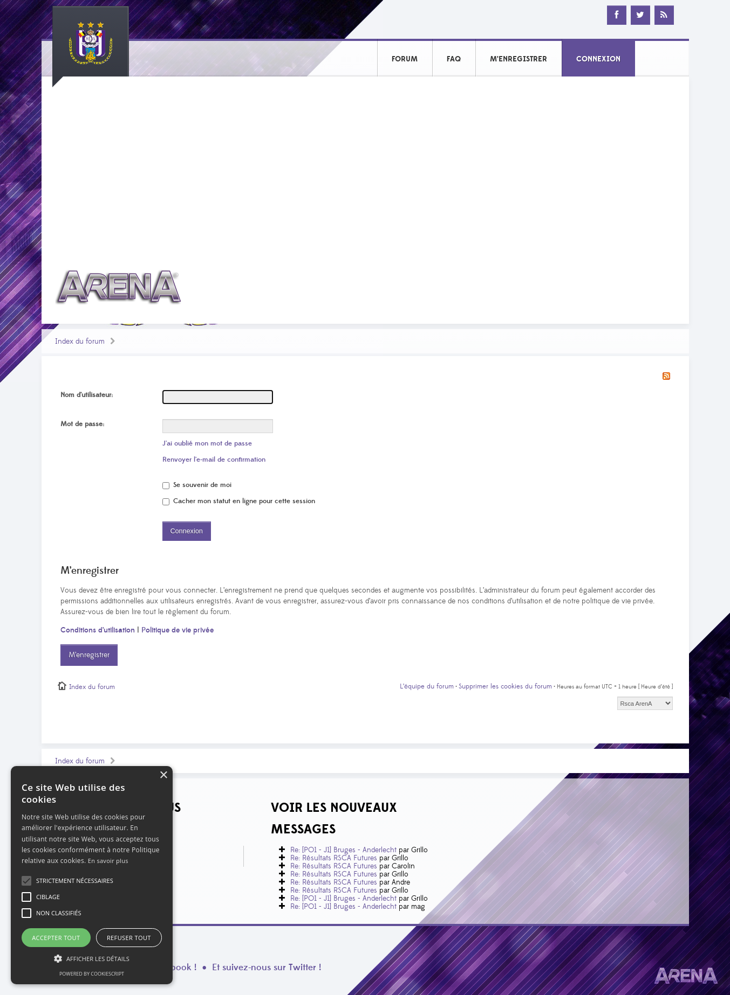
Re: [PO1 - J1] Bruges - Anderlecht (343, 850)
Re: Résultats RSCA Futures (333, 858)
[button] (74, 881)
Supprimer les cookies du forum (505, 686)
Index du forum (80, 341)
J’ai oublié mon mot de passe (207, 443)
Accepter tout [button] (56, 938)
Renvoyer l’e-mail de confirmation (213, 459)
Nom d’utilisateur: (86, 395)
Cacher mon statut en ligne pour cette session (238, 501)
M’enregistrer (89, 655)
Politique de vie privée (177, 630)
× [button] (163, 775)
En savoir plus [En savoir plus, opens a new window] (108, 861)
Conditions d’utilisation (97, 630)
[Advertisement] (365, 165)
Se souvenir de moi (196, 485)
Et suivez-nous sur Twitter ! (266, 967)
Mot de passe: (82, 424)
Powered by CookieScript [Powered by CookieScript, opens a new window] (91, 973)
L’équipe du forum (427, 686)
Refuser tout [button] (129, 938)
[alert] (92, 875)
